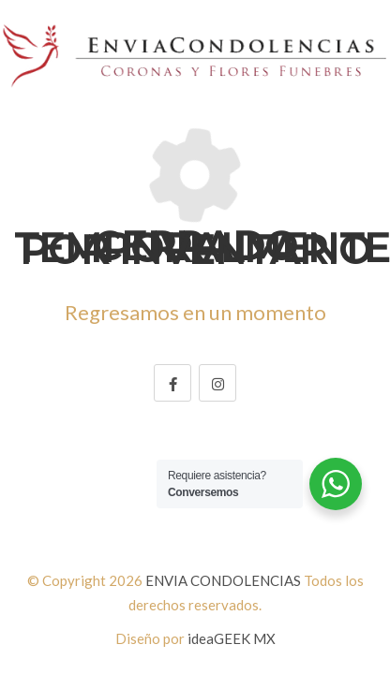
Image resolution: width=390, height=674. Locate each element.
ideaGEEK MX (232, 638)
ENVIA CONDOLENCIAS (223, 580)
